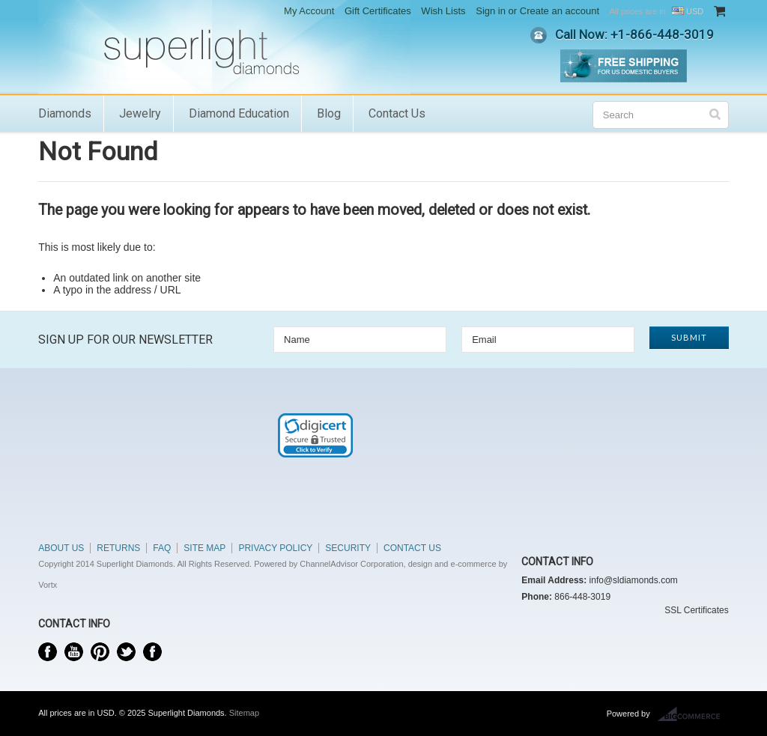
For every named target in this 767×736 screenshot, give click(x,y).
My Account (309, 10)
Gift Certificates (378, 10)
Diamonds (64, 113)
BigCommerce (693, 714)
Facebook (47, 651)
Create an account (559, 10)
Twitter (126, 651)
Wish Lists (443, 10)
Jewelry (140, 113)
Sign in (491, 10)
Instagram (152, 651)
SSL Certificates (696, 610)
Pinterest (100, 651)
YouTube (73, 651)
